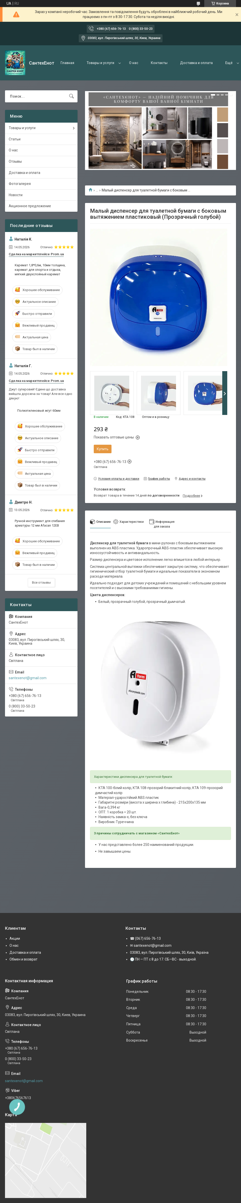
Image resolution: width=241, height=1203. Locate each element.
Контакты (159, 63)
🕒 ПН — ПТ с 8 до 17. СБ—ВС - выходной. (163, 959)
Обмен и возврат (24, 959)
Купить (102, 449)
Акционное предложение (30, 206)
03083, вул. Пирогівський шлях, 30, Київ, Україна (169, 952)
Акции (15, 938)
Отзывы (15, 161)
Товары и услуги (100, 63)
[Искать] (72, 96)
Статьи (14, 139)
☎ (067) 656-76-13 (145, 938)
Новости (15, 195)
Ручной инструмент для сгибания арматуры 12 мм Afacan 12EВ (40, 523)
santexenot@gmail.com (27, 678)
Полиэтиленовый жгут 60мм (38, 410)
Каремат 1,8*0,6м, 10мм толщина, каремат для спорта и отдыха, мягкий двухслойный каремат (40, 269)
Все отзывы (41, 582)
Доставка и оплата (196, 63)
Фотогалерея (20, 184)
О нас (133, 63)
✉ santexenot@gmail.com (151, 945)
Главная (67, 63)
